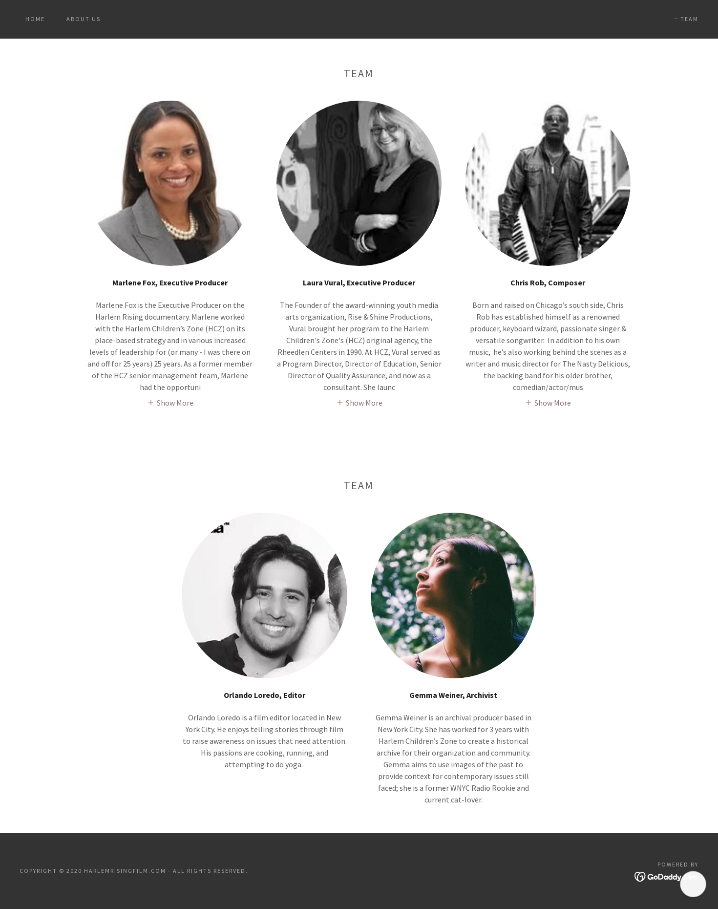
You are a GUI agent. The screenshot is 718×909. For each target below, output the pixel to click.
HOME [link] (35, 18)
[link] (359, 23)
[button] (170, 402)
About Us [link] (83, 18)
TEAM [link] (689, 18)
